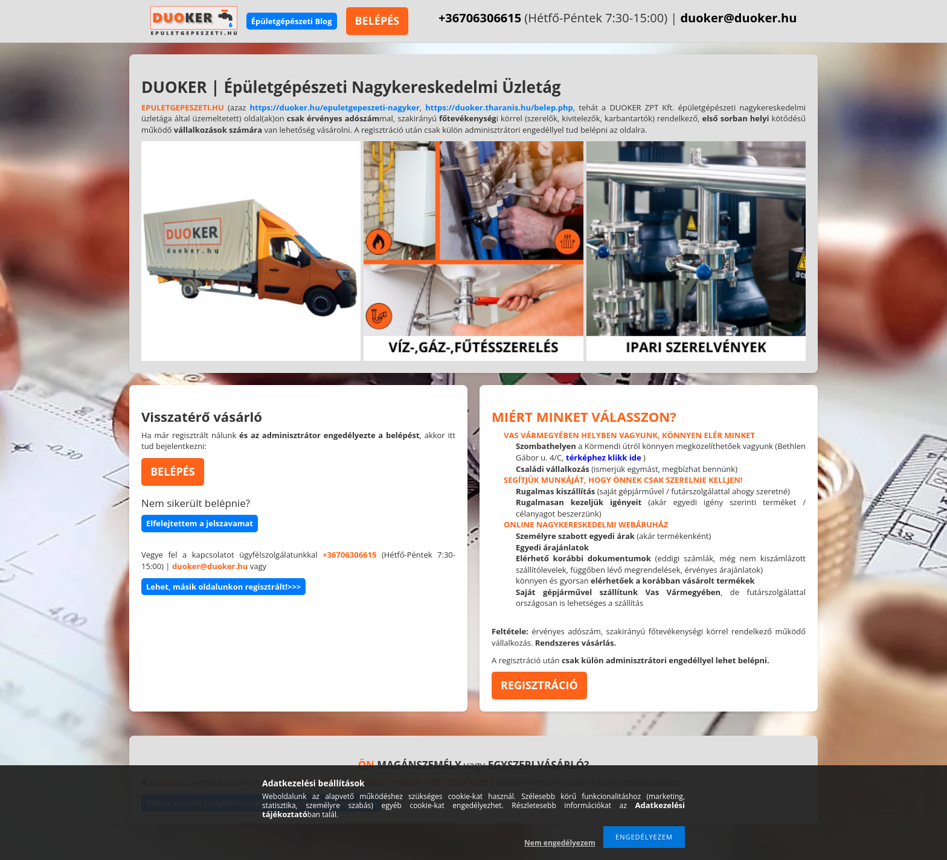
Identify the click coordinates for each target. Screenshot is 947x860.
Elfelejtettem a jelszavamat (199, 523)
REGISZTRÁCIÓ (539, 685)
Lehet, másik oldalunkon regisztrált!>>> (223, 586)
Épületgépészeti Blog (291, 21)
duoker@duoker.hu (738, 18)
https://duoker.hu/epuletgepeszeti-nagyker (334, 107)
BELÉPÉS (377, 20)
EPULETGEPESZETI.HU (182, 107)
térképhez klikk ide (603, 457)
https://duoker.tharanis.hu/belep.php (499, 107)
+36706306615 (479, 18)
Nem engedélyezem (559, 843)
